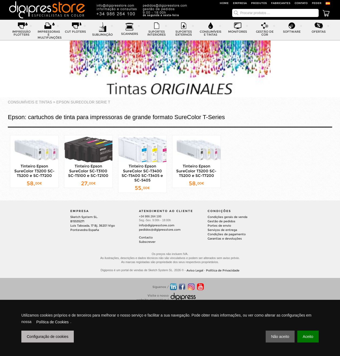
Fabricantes (280, 3)
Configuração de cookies (47, 336)
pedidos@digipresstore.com (160, 229)
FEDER (316, 3)
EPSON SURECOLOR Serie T (83, 102)
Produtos (259, 3)
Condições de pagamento (227, 234)
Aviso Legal (194, 270)
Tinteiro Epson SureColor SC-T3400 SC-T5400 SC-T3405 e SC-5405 (142, 173)
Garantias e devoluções (225, 238)
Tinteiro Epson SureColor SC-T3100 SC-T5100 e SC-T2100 (88, 171)
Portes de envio (219, 225)
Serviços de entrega (222, 230)
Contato (301, 3)
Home (224, 3)
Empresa (240, 3)
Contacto (146, 237)
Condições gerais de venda (227, 217)
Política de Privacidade (222, 270)
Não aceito (280, 336)
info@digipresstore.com (156, 225)
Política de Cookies (52, 322)
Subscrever (147, 242)
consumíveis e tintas (30, 102)
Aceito (308, 336)
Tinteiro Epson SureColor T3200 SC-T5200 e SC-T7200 (34, 171)
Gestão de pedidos (221, 221)
